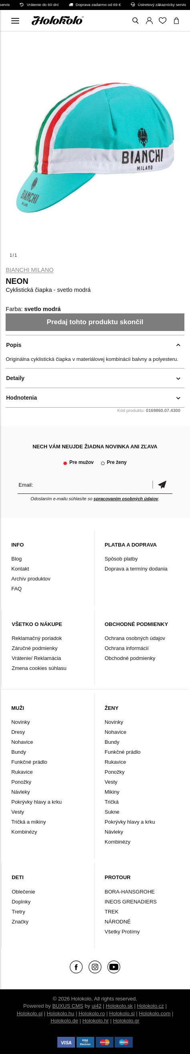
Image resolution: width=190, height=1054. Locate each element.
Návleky (20, 792)
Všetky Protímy (122, 932)
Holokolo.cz (150, 1006)
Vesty (17, 812)
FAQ (16, 589)
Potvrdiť (162, 485)
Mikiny (112, 792)
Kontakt (20, 569)
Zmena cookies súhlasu (39, 668)
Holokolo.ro (92, 1013)
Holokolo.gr (126, 1021)
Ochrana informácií (127, 648)
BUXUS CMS (67, 1006)
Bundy (18, 752)
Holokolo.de (64, 1021)
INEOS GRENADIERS (131, 902)
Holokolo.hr (96, 1021)
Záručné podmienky (34, 648)
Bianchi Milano (29, 270)
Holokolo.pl (29, 1013)
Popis (13, 345)
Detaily (15, 378)
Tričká (112, 802)
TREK (112, 912)
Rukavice (21, 772)
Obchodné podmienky (130, 658)
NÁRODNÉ (118, 922)
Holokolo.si (122, 1013)
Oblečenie (23, 892)
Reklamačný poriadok (37, 638)
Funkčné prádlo (29, 762)
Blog (16, 559)
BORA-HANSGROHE (130, 892)
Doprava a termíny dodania (136, 569)
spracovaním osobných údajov (125, 498)
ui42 (97, 1006)
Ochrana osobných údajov (135, 638)
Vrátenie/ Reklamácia (36, 658)
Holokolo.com (155, 1013)
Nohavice (22, 742)
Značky (20, 922)
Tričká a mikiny (28, 822)
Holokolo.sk (119, 1006)
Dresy (18, 732)
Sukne (112, 812)
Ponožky (21, 782)
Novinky (20, 722)
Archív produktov (31, 579)
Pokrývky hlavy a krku (36, 802)
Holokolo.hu (61, 1013)
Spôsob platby (121, 559)
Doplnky (21, 902)
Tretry (18, 912)
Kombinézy (24, 832)
